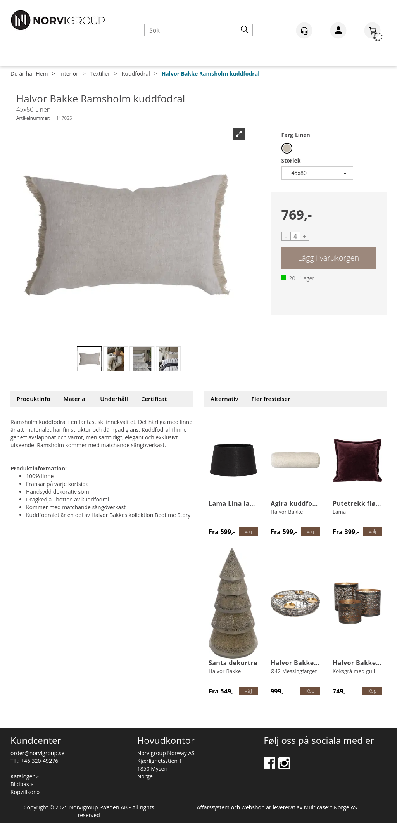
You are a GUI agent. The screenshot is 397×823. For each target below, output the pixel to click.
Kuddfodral (136, 73)
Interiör (68, 73)
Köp (328, 258)
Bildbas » (21, 784)
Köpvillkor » (25, 791)
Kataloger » (24, 776)
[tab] (33, 399)
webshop (253, 807)
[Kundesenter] (304, 30)
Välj (248, 531)
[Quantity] (295, 236)
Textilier (100, 73)
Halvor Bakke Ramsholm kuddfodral (211, 73)
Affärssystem (213, 807)
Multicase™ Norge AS (330, 807)
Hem (42, 73)
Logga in (338, 31)
